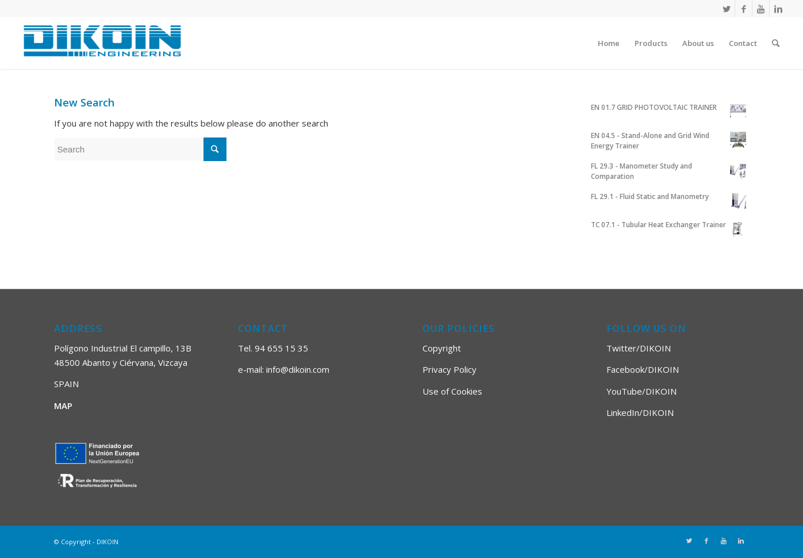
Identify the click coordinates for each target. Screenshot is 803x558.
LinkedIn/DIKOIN (640, 412)
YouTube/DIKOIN (641, 391)
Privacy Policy (449, 369)
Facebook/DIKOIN (642, 369)
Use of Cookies (452, 391)
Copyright (441, 348)
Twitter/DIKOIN (638, 348)
